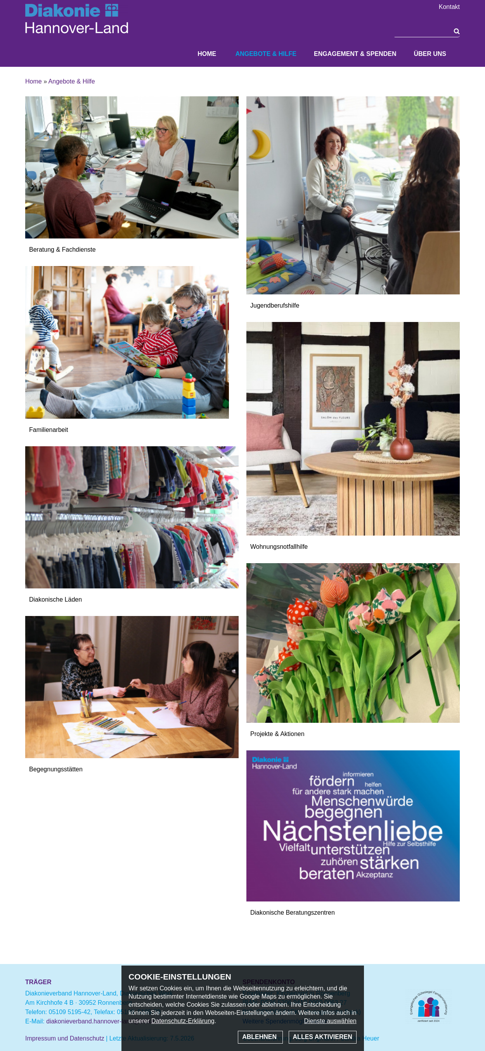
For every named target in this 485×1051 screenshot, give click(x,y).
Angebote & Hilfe (266, 53)
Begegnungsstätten (56, 769)
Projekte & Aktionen (277, 734)
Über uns (430, 53)
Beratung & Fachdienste (62, 249)
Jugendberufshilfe (274, 305)
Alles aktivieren (322, 1037)
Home (206, 53)
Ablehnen (260, 1037)
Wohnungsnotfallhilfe (279, 546)
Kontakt (449, 7)
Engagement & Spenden (355, 53)
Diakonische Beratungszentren (292, 912)
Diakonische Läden (55, 599)
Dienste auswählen (330, 1021)
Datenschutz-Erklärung (183, 1021)
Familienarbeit (48, 429)
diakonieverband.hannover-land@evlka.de (104, 1021)
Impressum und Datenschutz (64, 1038)
